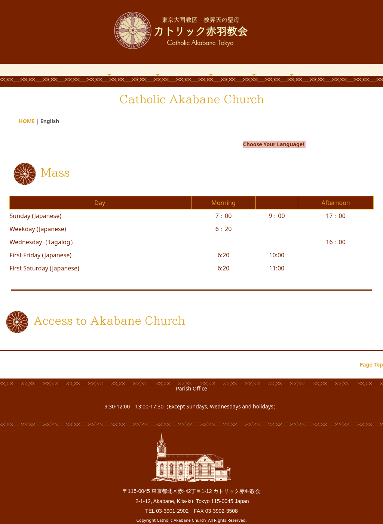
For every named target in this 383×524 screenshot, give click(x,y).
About (109, 68)
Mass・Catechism (158, 68)
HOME (75, 68)
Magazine (210, 68)
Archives (253, 68)
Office (291, 68)
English (327, 68)
